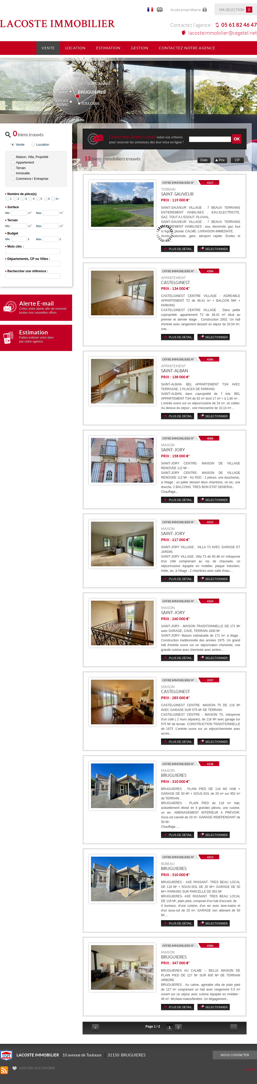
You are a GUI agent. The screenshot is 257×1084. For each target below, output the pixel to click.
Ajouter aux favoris (33, 1068)
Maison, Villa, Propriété (32, 157)
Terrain (21, 168)
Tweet (250, 1069)
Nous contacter (235, 1055)
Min (7, 212)
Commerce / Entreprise (32, 179)
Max (39, 212)
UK (160, 10)
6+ (57, 198)
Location (75, 48)
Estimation (108, 48)
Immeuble (23, 173)
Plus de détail (180, 248)
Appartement (25, 162)
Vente (48, 48)
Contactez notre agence (187, 48)
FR (150, 10)
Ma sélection (235, 10)
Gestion (139, 48)
